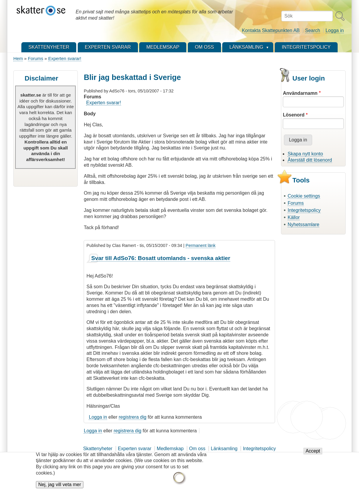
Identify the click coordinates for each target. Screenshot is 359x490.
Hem (18, 58)
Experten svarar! (64, 58)
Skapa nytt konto (305, 153)
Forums (35, 58)
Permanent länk (201, 245)
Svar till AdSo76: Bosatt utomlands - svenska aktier (160, 258)
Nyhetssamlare (303, 224)
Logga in (334, 30)
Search (312, 30)
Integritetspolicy (303, 210)
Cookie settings (303, 195)
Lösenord (293, 114)
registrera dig (132, 417)
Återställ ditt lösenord (309, 160)
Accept (313, 452)
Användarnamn (300, 93)
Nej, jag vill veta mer (59, 485)
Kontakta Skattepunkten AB (271, 30)
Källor (293, 217)
